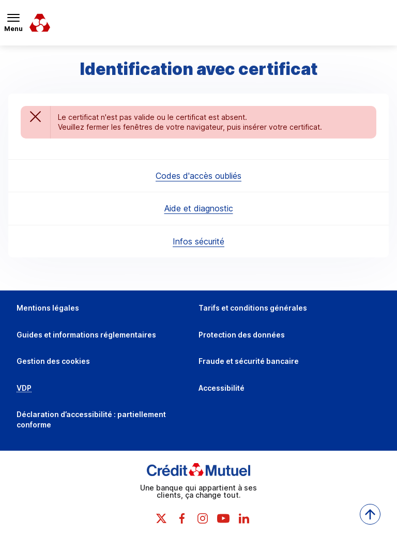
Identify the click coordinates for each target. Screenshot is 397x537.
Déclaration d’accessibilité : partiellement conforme (91, 419)
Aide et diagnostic (198, 208)
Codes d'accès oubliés (198, 176)
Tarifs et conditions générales (252, 307)
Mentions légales (48, 307)
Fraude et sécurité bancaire (248, 361)
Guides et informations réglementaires (86, 334)
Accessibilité (221, 387)
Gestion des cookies (53, 361)
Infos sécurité (198, 241)
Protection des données (241, 334)
